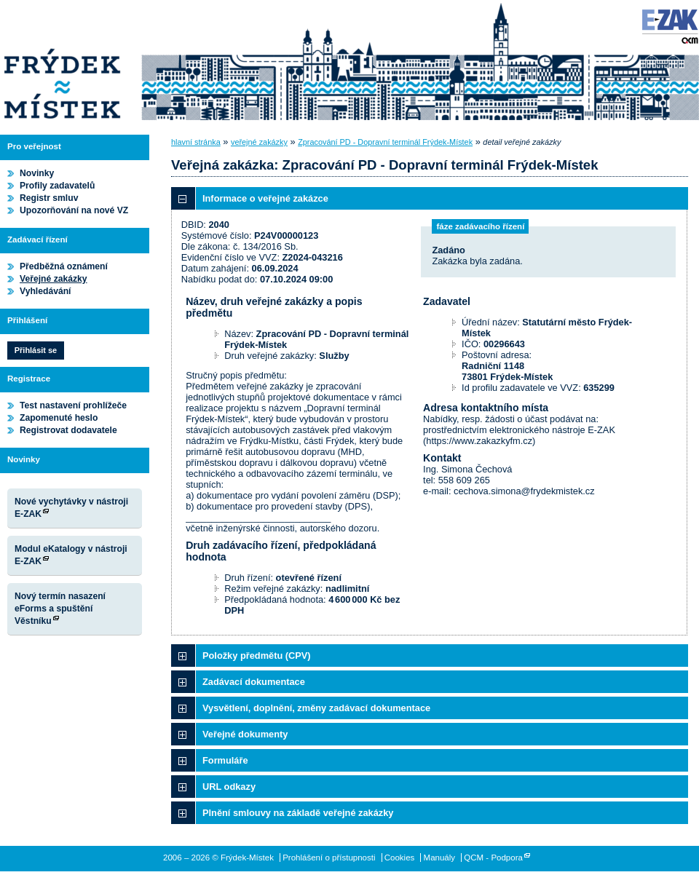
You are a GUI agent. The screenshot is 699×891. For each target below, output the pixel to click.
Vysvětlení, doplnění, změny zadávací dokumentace (316, 707)
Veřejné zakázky (53, 279)
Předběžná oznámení (64, 266)
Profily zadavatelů (57, 186)
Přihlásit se (36, 350)
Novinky (37, 173)
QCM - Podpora (493, 857)
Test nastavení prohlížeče (73, 405)
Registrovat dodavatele (68, 430)
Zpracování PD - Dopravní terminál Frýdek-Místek (385, 142)
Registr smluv (49, 198)
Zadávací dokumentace (253, 681)
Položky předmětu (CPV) (256, 655)
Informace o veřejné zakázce (265, 198)
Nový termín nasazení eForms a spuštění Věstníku (60, 608)
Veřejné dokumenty (245, 734)
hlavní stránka (196, 142)
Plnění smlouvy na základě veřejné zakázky (297, 812)
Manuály (440, 857)
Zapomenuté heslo (59, 418)
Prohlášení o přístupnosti (329, 857)
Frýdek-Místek (62, 62)
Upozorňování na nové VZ (74, 210)
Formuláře (225, 760)
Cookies (399, 857)
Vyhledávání (45, 291)
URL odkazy (229, 786)
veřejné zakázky (259, 142)
